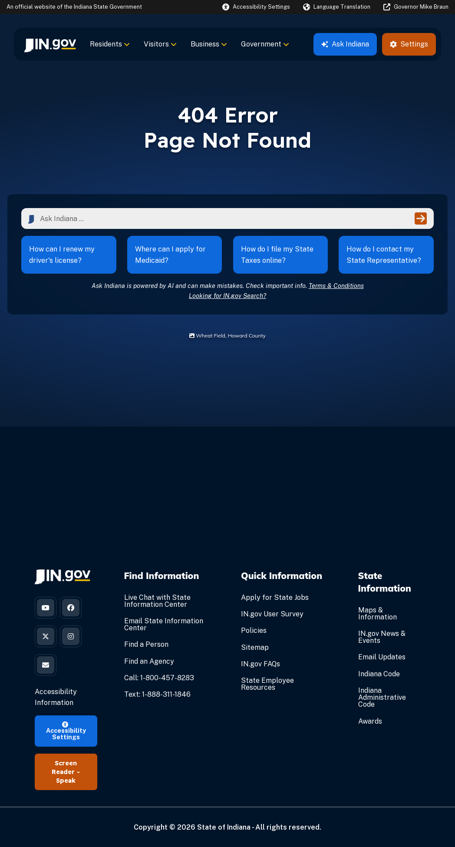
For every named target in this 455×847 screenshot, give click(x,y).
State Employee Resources (267, 683)
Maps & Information (377, 613)
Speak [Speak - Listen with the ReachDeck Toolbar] (66, 780)
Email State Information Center (163, 624)
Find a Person (146, 644)
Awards (370, 721)
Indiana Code (379, 674)
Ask (345, 44)
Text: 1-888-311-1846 (157, 694)
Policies (254, 630)
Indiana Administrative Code (382, 697)
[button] (256, 7)
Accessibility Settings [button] (66, 731)
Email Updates (382, 657)
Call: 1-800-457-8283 (159, 678)
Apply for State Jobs (275, 597)
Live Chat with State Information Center (157, 601)
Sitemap (255, 647)
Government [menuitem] (265, 44)
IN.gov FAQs (260, 664)
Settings (409, 44)
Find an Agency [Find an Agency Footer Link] (149, 661)
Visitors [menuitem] (160, 44)
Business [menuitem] (209, 44)
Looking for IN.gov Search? (227, 295)
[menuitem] (50, 44)
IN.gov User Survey (272, 614)
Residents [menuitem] (110, 44)
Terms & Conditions (336, 285)
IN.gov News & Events (382, 637)
